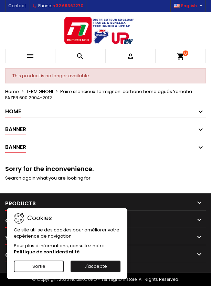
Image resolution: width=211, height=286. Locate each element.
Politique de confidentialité (47, 252)
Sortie (38, 266)
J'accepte (95, 266)
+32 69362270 (68, 6)
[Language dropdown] (189, 6)
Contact (17, 6)
